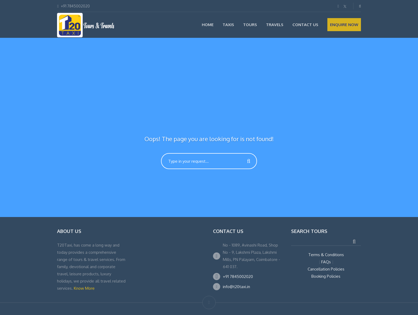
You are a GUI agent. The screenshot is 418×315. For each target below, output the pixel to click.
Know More (84, 288)
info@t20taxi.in (236, 286)
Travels (274, 24)
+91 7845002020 (238, 276)
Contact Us (305, 24)
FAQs (326, 261)
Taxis (228, 24)
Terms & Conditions (326, 254)
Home (208, 24)
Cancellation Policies (326, 269)
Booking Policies (325, 276)
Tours (250, 24)
